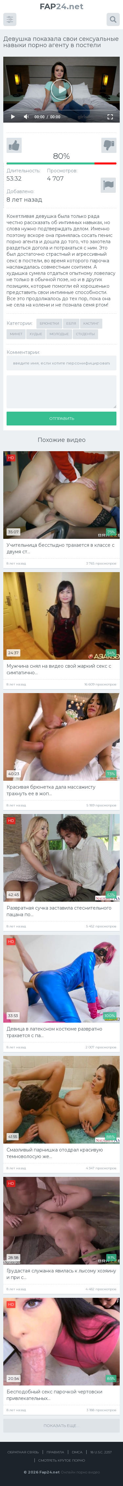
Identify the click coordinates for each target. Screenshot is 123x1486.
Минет (16, 334)
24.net (61, 6)
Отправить (61, 418)
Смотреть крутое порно (61, 1460)
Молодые (59, 334)
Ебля (71, 323)
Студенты (85, 334)
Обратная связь (23, 1452)
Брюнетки (49, 323)
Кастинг (91, 323)
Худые (36, 334)
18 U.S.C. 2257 (101, 1452)
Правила (55, 1452)
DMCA (77, 1452)
